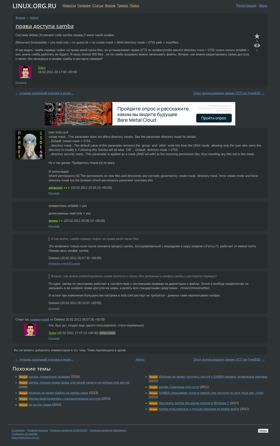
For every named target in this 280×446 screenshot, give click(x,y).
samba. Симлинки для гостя (179, 387)
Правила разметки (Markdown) (108, 430)
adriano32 (55, 187)
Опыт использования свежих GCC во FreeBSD (227, 93)
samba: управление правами (49, 376)
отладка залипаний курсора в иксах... (46, 93)
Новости (69, 6)
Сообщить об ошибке (25, 433)
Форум (110, 6)
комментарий (39, 319)
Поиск (134, 6)
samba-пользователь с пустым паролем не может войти (199, 409)
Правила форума (37, 430)
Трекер (122, 6)
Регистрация (246, 6)
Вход (263, 6)
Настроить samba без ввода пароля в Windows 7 (194, 403)
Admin (34, 17)
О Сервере (18, 430)
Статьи (97, 6)
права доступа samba (45, 26)
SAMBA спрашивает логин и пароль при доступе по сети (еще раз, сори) (211, 392)
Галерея (84, 6)
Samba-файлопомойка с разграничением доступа (65, 398)
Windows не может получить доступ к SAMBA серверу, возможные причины (213, 376)
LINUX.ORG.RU (34, 6)
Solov (42, 67)
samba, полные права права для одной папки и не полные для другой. (79, 382)
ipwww (53, 220)
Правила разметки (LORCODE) (69, 430)
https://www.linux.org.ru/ (25, 437)
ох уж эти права (40, 404)
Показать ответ (58, 263)
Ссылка (20, 82)
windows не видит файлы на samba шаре (58, 392)
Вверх (263, 430)
